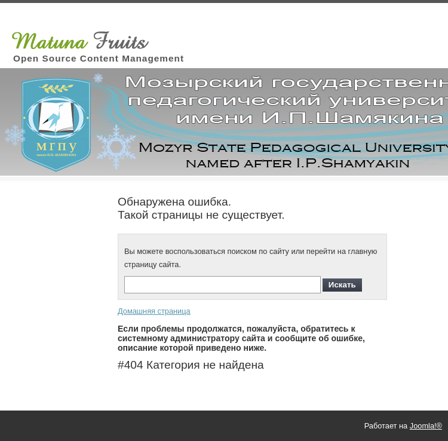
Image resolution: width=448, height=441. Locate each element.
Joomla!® (426, 425)
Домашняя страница (154, 311)
